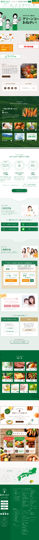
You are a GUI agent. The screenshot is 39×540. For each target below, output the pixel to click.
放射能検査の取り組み (25, 501)
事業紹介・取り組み (17, 492)
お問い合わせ (4, 501)
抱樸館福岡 (23, 527)
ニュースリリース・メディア (32, 517)
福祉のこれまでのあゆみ (25, 519)
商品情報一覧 (32, 514)
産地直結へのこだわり (25, 493)
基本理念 (16, 490)
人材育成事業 (24, 525)
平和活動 (23, 494)
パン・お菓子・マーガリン (33, 498)
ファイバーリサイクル (25, 526)
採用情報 (29, 1)
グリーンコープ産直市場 (25, 513)
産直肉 (31, 494)
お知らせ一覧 (32, 512)
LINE (29, 229)
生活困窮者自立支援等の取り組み (25, 532)
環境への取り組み (24, 495)
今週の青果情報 (32, 490)
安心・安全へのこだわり (25, 491)
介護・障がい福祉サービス (25, 521)
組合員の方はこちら (35, 2)
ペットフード (32, 507)
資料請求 (4, 508)
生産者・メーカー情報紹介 (33, 509)
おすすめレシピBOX (33, 491)
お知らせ (30, 510)
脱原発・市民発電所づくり (25, 499)
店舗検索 (16, 518)
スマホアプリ (29, 224)
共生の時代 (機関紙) (17, 496)
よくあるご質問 (20, 1)
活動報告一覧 (32, 513)
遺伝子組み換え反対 (25, 497)
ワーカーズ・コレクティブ (18, 495)
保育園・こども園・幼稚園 (25, 524)
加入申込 (4, 506)
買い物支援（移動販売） (25, 506)
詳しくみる (6, 76)
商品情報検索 (32, 492)
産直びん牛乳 (32, 493)
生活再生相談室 (24, 530)
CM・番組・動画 (17, 497)
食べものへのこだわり (25, 492)
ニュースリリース (32, 519)
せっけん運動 (24, 496)
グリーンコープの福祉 (25, 517)
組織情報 (4, 519)
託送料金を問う (24, 500)
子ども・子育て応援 (25, 522)
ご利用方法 (16, 517)
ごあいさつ (16, 491)
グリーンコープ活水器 (33, 506)
